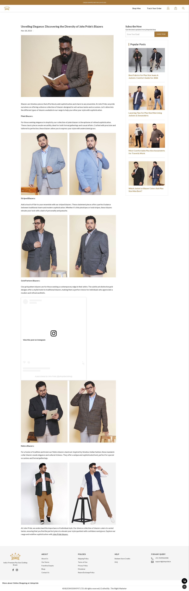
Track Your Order (154, 8)
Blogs (43, 569)
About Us (44, 559)
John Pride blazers (60, 534)
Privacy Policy (83, 566)
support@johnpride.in (163, 562)
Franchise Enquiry (47, 566)
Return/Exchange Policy (86, 572)
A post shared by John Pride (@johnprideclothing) (53, 376)
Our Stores (45, 562)
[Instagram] (17, 570)
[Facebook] (13, 570)
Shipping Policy (83, 559)
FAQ (116, 562)
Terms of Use (82, 562)
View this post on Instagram (34, 340)
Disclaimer (81, 569)
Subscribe (161, 34)
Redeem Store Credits (122, 559)
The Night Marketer (119, 588)
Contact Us (45, 572)
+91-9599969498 (161, 558)
